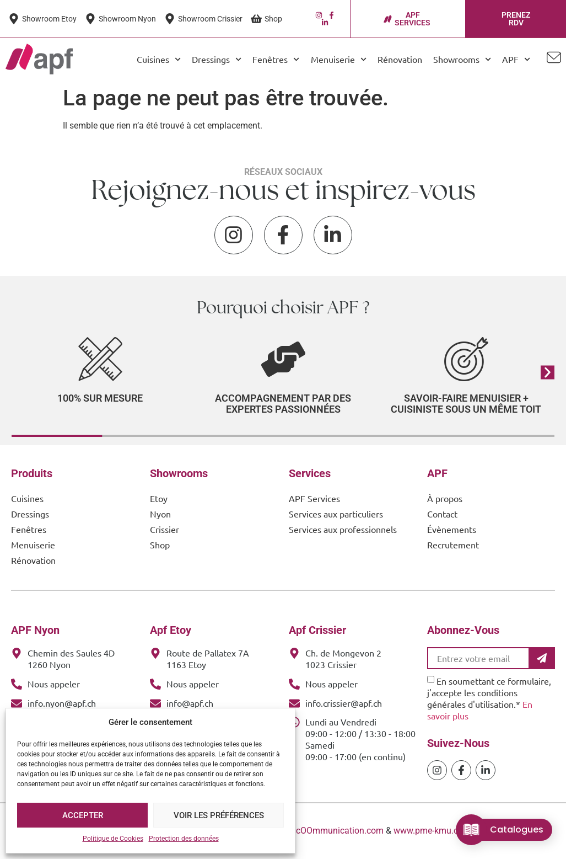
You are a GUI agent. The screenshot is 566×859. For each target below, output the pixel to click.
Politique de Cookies (113, 838)
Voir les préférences (219, 815)
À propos (444, 498)
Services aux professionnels (343, 529)
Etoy (159, 498)
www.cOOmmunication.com (329, 830)
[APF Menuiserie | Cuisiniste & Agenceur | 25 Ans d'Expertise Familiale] (39, 59)
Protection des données (184, 838)
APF (516, 59)
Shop (160, 544)
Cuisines (159, 59)
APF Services (314, 498)
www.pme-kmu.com (432, 830)
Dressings (216, 59)
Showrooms (462, 59)
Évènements (451, 529)
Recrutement (453, 544)
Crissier (164, 529)
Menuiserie (338, 59)
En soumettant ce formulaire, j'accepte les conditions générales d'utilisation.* (489, 698)
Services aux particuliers (336, 513)
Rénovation (400, 59)
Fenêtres (275, 59)
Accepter (82, 815)
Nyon (160, 513)
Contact (442, 513)
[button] (547, 372)
